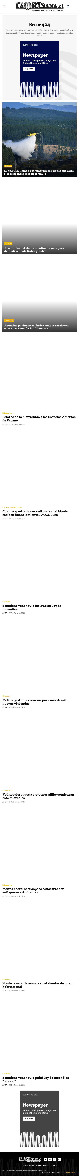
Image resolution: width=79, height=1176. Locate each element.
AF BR (4, 424)
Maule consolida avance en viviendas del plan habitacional (37, 985)
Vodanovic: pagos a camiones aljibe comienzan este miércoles (38, 796)
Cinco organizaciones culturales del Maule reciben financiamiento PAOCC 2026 (35, 513)
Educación (7, 413)
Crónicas (8, 166)
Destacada (9, 321)
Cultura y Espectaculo (12, 507)
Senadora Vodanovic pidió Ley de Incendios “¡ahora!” (35, 1079)
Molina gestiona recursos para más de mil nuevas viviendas (34, 702)
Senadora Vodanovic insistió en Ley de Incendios (31, 607)
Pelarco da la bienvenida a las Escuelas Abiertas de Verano (39, 418)
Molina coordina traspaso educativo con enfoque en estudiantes (33, 890)
